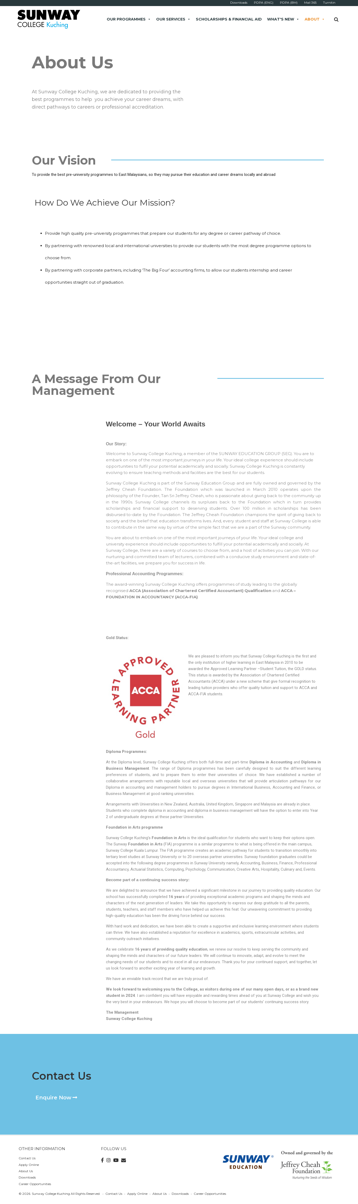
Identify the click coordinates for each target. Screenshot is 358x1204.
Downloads (27, 1177)
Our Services (173, 19)
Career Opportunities (35, 1184)
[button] (56, 1097)
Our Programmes (129, 19)
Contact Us (27, 1158)
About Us (26, 1171)
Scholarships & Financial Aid (229, 19)
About (315, 19)
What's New (283, 19)
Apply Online (29, 1165)
